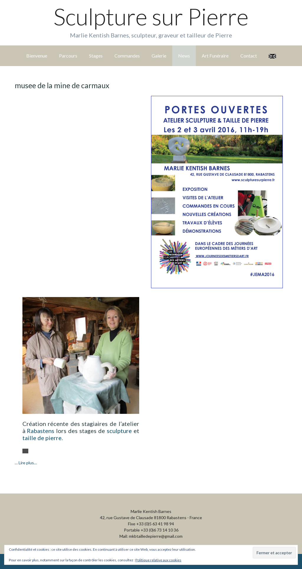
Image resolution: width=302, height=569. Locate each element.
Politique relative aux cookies (158, 560)
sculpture (119, 430)
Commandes (127, 55)
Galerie (159, 55)
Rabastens (40, 430)
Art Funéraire (215, 55)
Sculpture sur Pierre (151, 16)
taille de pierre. (42, 437)
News (184, 55)
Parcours (68, 55)
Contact (248, 55)
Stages (96, 55)
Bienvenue (36, 55)
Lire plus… (28, 462)
